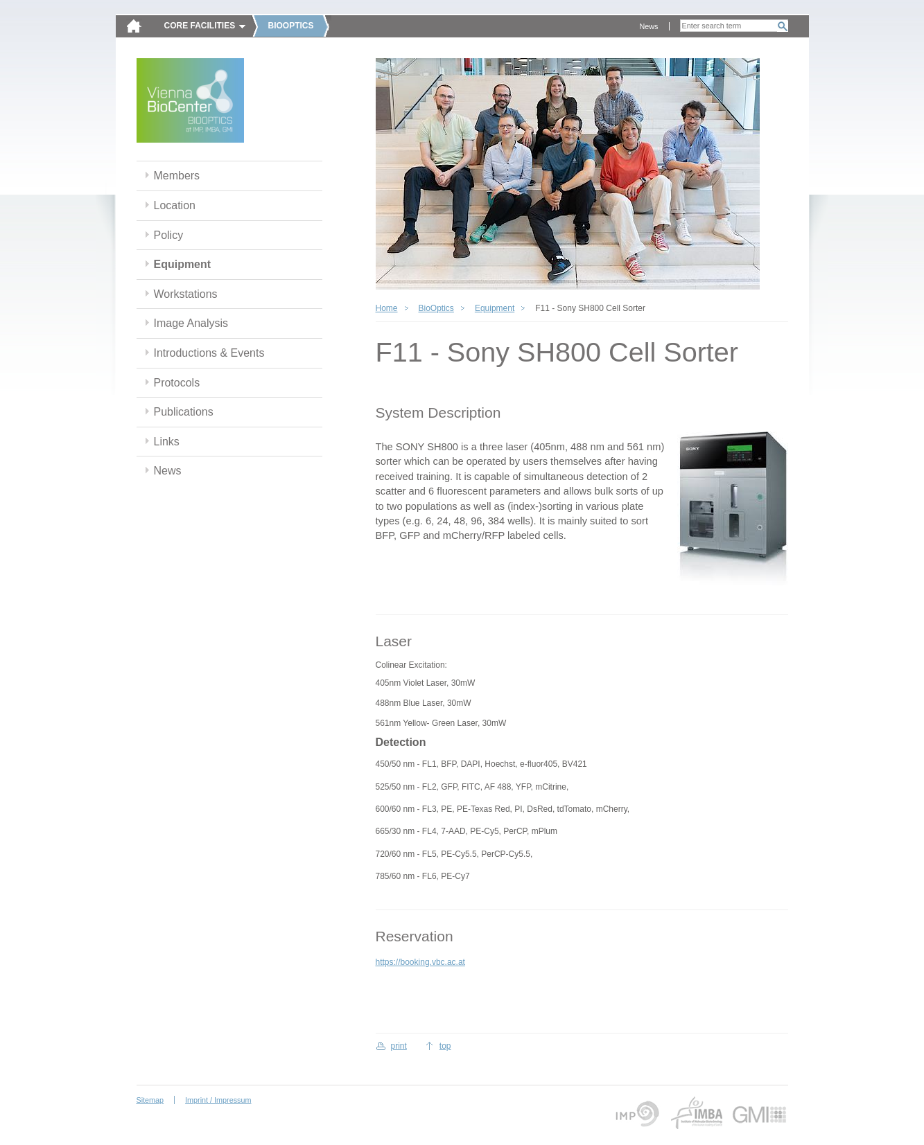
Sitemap (150, 1100)
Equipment (182, 264)
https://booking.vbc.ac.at (420, 962)
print (399, 1046)
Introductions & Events (209, 353)
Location (174, 205)
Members (177, 175)
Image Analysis (191, 323)
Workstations (186, 294)
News (649, 26)
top (445, 1046)
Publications (183, 412)
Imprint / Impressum (218, 1100)
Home (387, 308)
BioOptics (436, 308)
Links (167, 441)
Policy (169, 235)
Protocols (177, 383)
